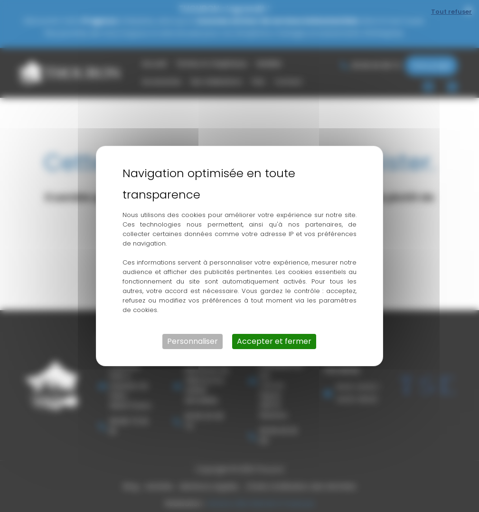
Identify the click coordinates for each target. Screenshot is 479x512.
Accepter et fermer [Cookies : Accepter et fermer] (274, 341)
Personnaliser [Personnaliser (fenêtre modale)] (192, 341)
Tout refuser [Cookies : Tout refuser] (451, 11)
